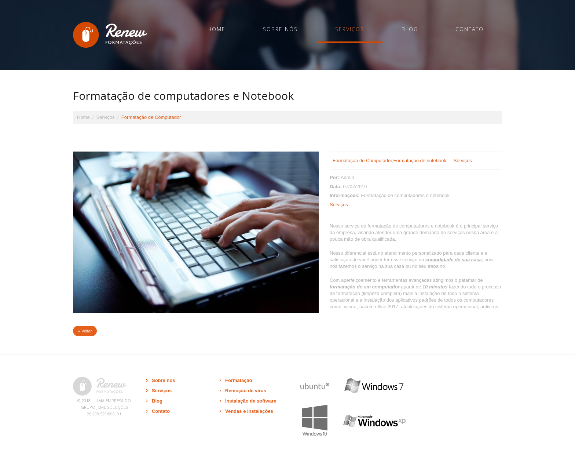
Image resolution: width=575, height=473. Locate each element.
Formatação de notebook (420, 160)
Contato (469, 29)
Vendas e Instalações (249, 411)
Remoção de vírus (245, 390)
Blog (410, 29)
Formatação (238, 380)
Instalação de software (250, 401)
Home (217, 29)
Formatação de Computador (362, 160)
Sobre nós (280, 29)
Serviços (349, 29)
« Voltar (85, 331)
